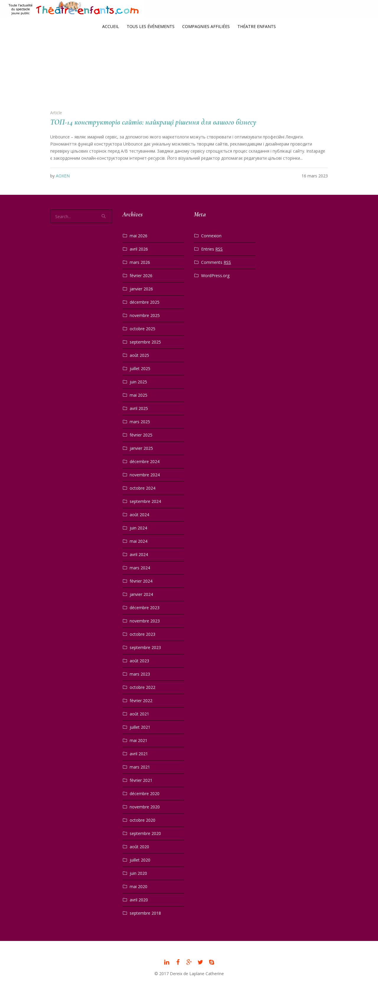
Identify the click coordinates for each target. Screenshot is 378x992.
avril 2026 (139, 249)
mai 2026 (138, 235)
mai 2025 (138, 395)
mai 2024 (138, 541)
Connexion (211, 235)
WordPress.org (215, 275)
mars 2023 (140, 674)
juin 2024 (138, 528)
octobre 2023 (142, 634)
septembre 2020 (145, 833)
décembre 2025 (144, 302)
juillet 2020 (140, 860)
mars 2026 (140, 262)
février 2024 (141, 581)
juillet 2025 (140, 368)
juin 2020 (138, 873)
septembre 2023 (145, 647)
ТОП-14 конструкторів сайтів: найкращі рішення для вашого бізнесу (153, 122)
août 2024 (139, 514)
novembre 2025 (145, 315)
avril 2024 (139, 554)
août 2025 (139, 355)
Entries (212, 249)
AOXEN (63, 176)
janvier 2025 (141, 448)
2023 (190, 66)
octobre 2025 (142, 328)
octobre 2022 (142, 687)
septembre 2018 (145, 913)
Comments (216, 262)
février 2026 (141, 275)
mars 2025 (140, 421)
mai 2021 (138, 740)
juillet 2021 (140, 727)
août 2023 (139, 660)
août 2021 (139, 714)
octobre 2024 (142, 488)
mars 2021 (140, 767)
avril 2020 (139, 900)
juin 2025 (138, 382)
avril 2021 (139, 753)
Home (176, 66)
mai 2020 (138, 886)
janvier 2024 (141, 594)
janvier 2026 (141, 289)
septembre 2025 (145, 342)
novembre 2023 (145, 621)
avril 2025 (139, 408)
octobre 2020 (142, 820)
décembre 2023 (144, 607)
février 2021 (141, 780)
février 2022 (141, 700)
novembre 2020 (145, 807)
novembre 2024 (145, 475)
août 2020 (139, 846)
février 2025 (141, 435)
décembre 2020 (144, 793)
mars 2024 (140, 568)
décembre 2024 (144, 461)
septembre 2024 (145, 501)
